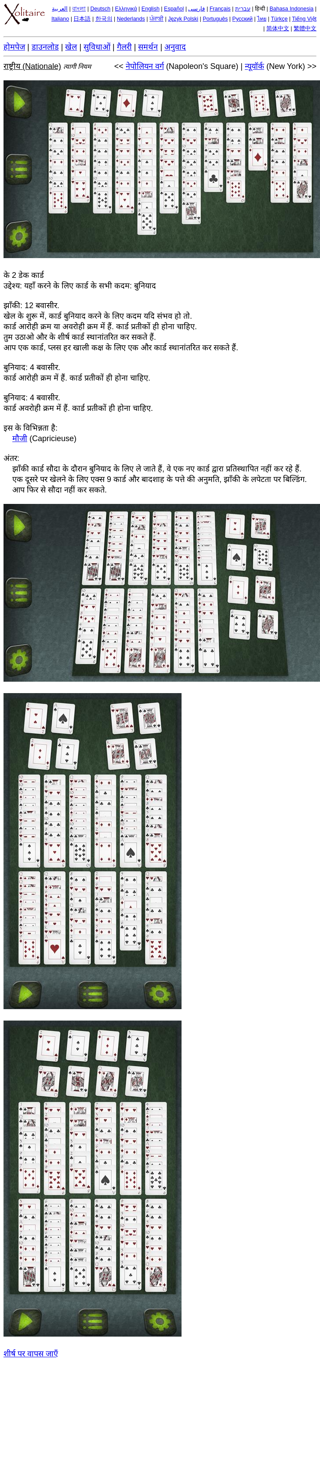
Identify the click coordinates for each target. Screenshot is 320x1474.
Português (215, 19)
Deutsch (100, 9)
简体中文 (277, 28)
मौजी (19, 438)
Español (174, 9)
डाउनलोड (45, 47)
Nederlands (131, 19)
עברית (243, 9)
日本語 (82, 19)
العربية (60, 9)
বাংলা (79, 9)
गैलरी (124, 47)
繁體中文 (305, 28)
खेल (71, 47)
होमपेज (14, 47)
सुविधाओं (97, 47)
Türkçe (279, 19)
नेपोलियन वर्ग (145, 66)
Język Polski (183, 19)
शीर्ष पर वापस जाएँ (31, 1353)
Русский (242, 19)
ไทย (261, 19)
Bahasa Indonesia (291, 9)
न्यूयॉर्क (254, 66)
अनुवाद (175, 47)
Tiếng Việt (304, 19)
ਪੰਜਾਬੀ (156, 19)
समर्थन (148, 47)
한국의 (104, 19)
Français (220, 9)
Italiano (60, 19)
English (151, 9)
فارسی (196, 9)
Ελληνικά (126, 9)
